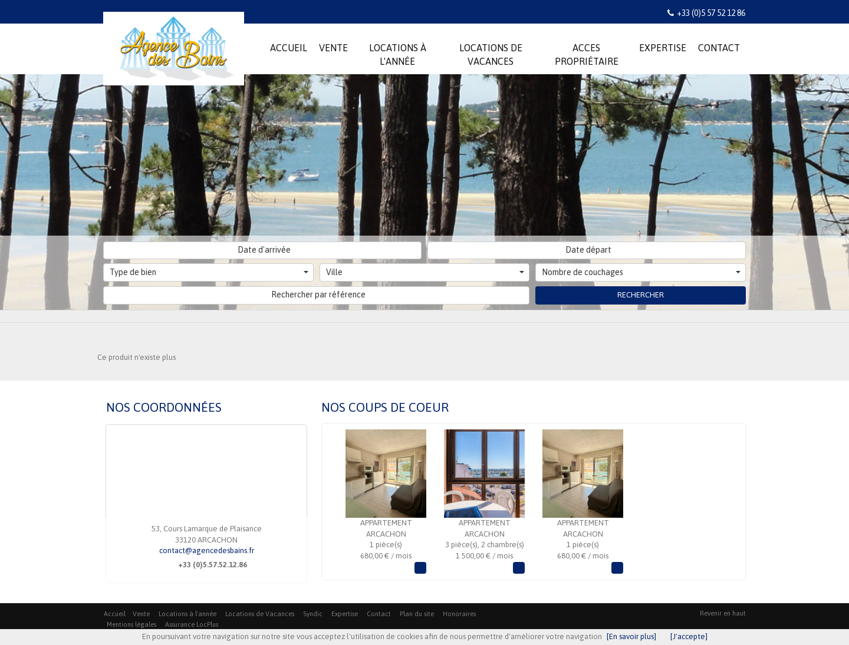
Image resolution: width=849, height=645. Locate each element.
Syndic (313, 613)
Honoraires (459, 613)
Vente (141, 613)
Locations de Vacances (259, 613)
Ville (425, 272)
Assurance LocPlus (191, 624)
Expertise (344, 613)
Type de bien (209, 272)
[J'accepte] (689, 636)
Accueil (115, 613)
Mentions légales (131, 624)
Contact (379, 613)
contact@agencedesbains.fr (206, 550)
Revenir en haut (723, 613)
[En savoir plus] (631, 636)
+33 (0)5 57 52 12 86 (711, 13)
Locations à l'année (187, 613)
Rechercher (640, 294)
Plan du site (417, 613)
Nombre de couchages (641, 272)
